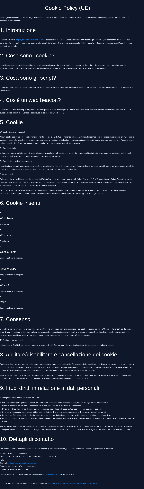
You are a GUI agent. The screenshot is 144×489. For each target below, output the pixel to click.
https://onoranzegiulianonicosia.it (30, 40)
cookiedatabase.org (52, 474)
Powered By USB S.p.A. (87, 483)
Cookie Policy (55, 483)
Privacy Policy (69, 483)
